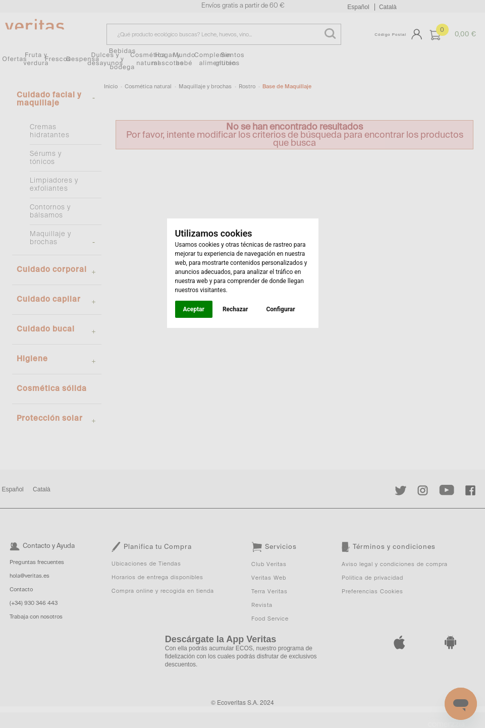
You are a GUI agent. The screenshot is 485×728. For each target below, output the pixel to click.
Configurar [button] (280, 309)
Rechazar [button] (235, 309)
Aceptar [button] (193, 309)
